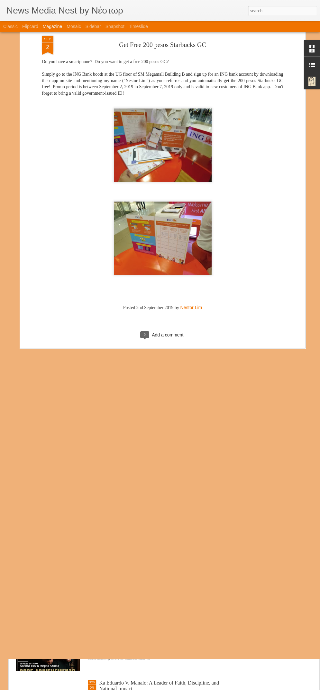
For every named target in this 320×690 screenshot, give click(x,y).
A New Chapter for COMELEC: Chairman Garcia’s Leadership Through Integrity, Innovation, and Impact (154, 612)
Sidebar (93, 26)
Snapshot (114, 26)
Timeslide (138, 26)
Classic (10, 26)
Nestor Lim (191, 255)
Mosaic (74, 26)
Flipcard (30, 26)
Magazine (52, 26)
